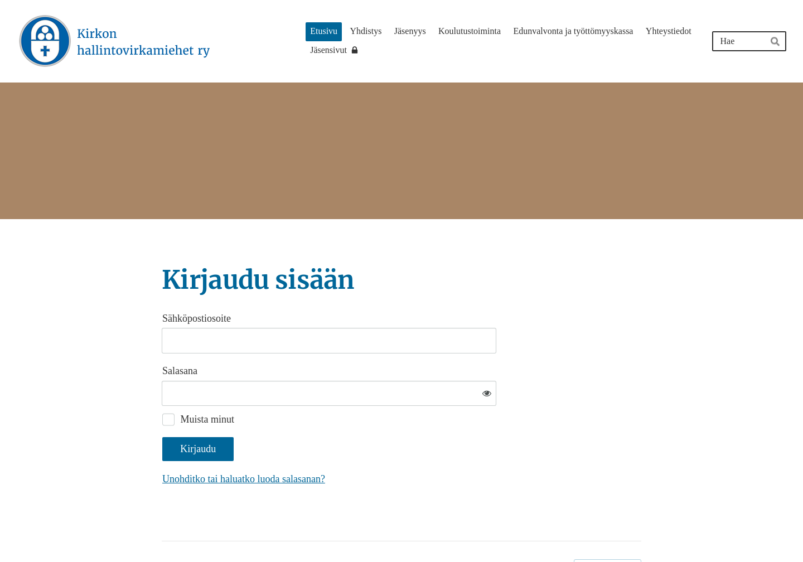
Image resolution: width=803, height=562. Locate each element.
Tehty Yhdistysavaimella (607, 530)
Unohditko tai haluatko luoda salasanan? (364, 442)
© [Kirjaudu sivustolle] (166, 530)
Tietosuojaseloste (536, 530)
